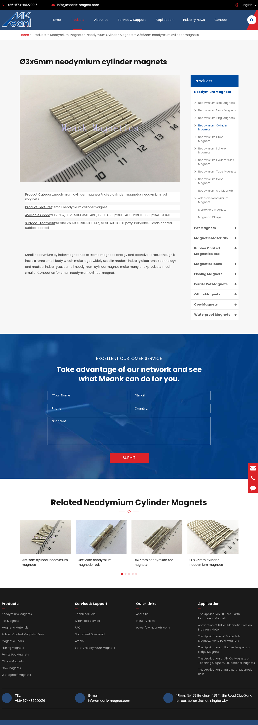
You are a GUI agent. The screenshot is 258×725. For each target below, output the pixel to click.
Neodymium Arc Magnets (216, 191)
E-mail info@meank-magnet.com (109, 698)
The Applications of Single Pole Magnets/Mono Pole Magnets (219, 638)
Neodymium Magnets (66, 35)
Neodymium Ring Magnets (213, 118)
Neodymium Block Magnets (214, 110)
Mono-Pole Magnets (212, 210)
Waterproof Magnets (216, 315)
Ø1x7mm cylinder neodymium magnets (45, 562)
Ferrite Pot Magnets (216, 284)
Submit (129, 457)
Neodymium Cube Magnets (208, 138)
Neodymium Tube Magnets (214, 172)
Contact (221, 23)
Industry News (194, 23)
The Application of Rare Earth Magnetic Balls (225, 672)
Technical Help (85, 614)
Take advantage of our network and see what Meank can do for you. (129, 374)
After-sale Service (87, 621)
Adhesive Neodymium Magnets (210, 199)
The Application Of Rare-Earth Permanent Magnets (219, 616)
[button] (122, 574)
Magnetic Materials (216, 238)
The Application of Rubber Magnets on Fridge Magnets (224, 649)
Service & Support (132, 23)
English (246, 5)
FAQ (78, 628)
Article (79, 641)
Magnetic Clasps (209, 217)
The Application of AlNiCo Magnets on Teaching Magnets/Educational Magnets (226, 661)
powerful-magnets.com (153, 628)
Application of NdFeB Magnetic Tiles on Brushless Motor (225, 627)
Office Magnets (216, 294)
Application (164, 23)
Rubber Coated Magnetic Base (216, 250)
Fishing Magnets (216, 274)
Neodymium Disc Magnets (213, 103)
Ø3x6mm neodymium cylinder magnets (168, 35)
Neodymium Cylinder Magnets (110, 35)
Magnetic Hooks (216, 264)
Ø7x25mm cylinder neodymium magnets (206, 562)
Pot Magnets (216, 228)
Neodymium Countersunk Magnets (213, 161)
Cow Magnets (216, 305)
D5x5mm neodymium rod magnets (153, 562)
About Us (101, 23)
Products (77, 23)
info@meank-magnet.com (78, 5)
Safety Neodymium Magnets (95, 648)
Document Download (90, 634)
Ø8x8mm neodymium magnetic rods (94, 562)
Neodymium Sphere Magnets (209, 150)
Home (56, 23)
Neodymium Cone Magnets (208, 180)
